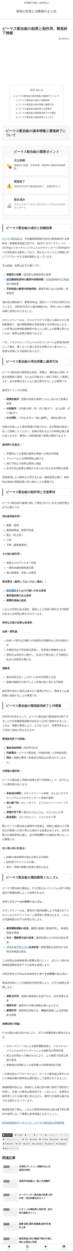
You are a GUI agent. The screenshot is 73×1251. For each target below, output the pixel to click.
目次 (32, 90)
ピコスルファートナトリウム (57, 1136)
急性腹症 (11, 592)
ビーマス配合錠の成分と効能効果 (33, 100)
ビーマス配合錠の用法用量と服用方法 (36, 105)
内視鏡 (49, 280)
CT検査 (65, 280)
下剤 (25, 1141)
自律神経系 (38, 1145)
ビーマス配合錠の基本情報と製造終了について (37, 96)
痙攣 (18, 1145)
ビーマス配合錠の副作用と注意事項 (34, 109)
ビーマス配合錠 (11, 240)
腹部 (8, 280)
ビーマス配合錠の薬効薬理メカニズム (36, 118)
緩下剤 (25, 244)
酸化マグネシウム (34, 813)
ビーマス (38, 1136)
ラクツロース (53, 813)
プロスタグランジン (17, 948)
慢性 (26, 276)
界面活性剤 (8, 1145)
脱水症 (26, 1145)
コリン (40, 330)
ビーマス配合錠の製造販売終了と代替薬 (37, 114)
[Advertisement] (36, 61)
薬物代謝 (49, 1145)
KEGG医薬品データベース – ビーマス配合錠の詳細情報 (33, 1124)
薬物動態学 (61, 1145)
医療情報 (7, 1136)
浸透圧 (64, 1141)
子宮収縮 (43, 1141)
